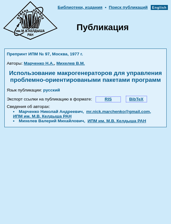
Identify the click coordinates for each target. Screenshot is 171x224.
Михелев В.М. (70, 63)
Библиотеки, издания (80, 7)
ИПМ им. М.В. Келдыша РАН (42, 116)
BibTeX (136, 99)
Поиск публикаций (128, 7)
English (159, 7)
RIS (108, 99)
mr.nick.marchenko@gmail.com (118, 111)
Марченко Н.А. (39, 63)
